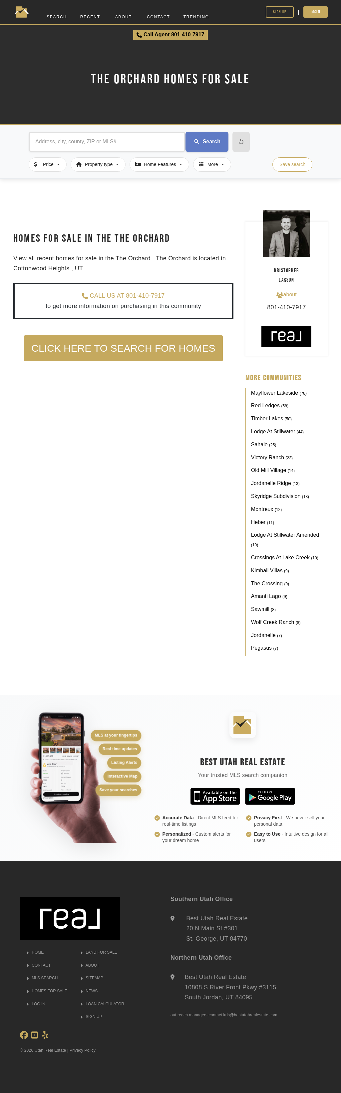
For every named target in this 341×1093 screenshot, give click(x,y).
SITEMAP (92, 978)
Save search (292, 164)
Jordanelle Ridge (275, 483)
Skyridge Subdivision (280, 496)
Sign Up (279, 11)
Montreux (266, 509)
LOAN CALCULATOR (102, 1004)
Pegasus (264, 648)
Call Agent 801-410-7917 (170, 35)
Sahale (263, 444)
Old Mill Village (273, 470)
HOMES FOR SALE (47, 991)
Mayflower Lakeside (279, 393)
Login (316, 11)
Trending (196, 17)
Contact (158, 17)
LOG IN (36, 1004)
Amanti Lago (269, 596)
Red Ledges (269, 405)
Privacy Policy (83, 1050)
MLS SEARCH (42, 978)
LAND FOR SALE (99, 952)
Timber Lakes (271, 418)
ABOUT (90, 965)
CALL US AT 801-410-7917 (123, 295)
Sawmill (263, 609)
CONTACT (39, 965)
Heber (262, 522)
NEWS (89, 991)
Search (57, 17)
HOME (35, 952)
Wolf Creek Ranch (276, 622)
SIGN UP (91, 1016)
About (123, 17)
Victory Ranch (272, 457)
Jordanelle (266, 635)
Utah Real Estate (50, 1050)
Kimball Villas (270, 570)
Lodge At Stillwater (277, 431)
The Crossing (270, 583)
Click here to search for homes (123, 348)
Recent (90, 17)
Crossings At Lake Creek (284, 557)
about (286, 295)
